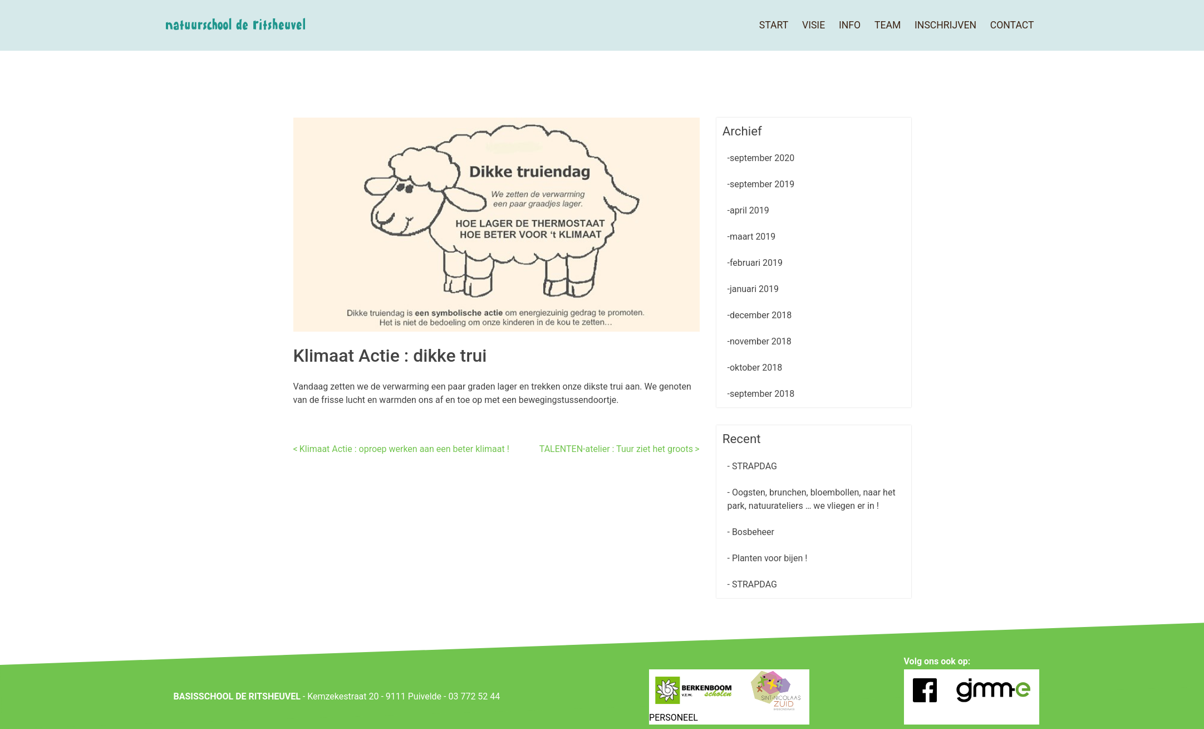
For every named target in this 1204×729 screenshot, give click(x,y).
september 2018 (762, 393)
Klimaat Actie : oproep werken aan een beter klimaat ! (404, 449)
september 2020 (762, 158)
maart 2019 (752, 236)
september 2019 (762, 184)
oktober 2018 (756, 367)
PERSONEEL (673, 717)
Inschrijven (945, 25)
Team (887, 25)
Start (773, 25)
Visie (813, 25)
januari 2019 (754, 289)
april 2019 (749, 210)
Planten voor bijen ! (768, 558)
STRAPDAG (753, 466)
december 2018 (761, 315)
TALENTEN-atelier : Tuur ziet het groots (616, 449)
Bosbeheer (752, 532)
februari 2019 (756, 262)
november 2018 (761, 341)
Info (850, 25)
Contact (1012, 25)
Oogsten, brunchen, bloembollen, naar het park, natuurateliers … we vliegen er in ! (812, 499)
